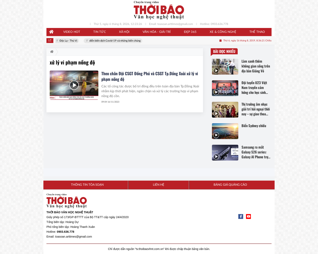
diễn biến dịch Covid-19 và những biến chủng (116, 41)
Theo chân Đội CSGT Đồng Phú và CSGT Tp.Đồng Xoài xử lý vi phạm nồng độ (149, 76)
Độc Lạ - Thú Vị (69, 41)
